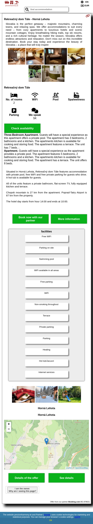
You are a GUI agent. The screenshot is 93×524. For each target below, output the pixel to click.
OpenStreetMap (81, 468)
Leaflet (69, 468)
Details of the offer (26, 478)
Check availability (22, 128)
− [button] (9, 429)
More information (69, 219)
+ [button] (9, 424)
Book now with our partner (30, 219)
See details (67, 478)
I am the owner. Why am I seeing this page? (22, 489)
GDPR (77, 517)
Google (47, 515)
